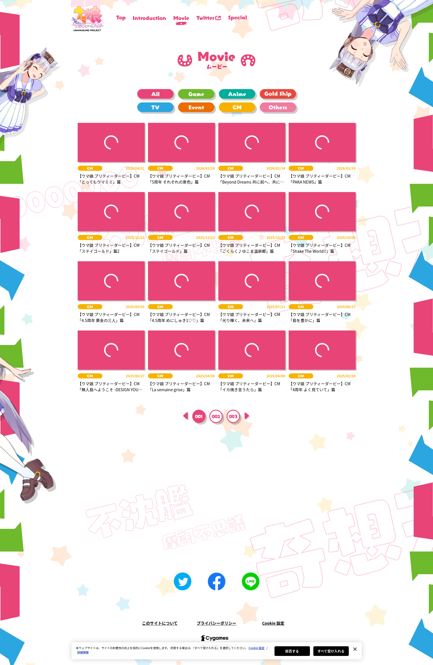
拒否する (292, 651)
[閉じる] (355, 649)
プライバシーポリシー (216, 623)
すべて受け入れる (331, 651)
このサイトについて (160, 623)
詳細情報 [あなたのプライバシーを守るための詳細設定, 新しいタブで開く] (83, 652)
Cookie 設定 (273, 623)
